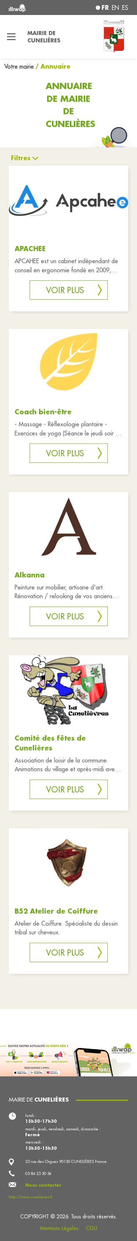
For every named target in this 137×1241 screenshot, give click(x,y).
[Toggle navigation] (11, 37)
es (125, 7)
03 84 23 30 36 (38, 1173)
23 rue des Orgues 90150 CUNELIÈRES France (66, 1161)
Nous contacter (43, 1185)
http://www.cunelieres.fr (31, 1196)
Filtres (20, 158)
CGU (91, 1228)
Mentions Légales (59, 1228)
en (115, 7)
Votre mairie (19, 66)
